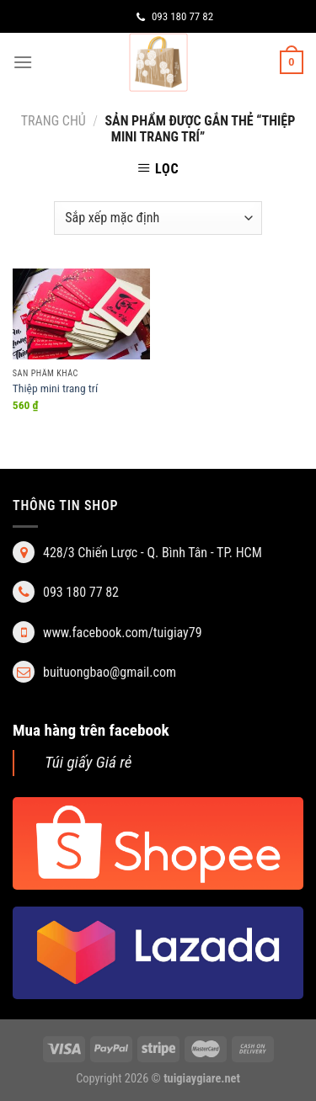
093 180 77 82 (175, 16)
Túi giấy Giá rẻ (88, 762)
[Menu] (23, 61)
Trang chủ (53, 121)
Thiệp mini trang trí (55, 388)
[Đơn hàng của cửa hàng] (157, 218)
